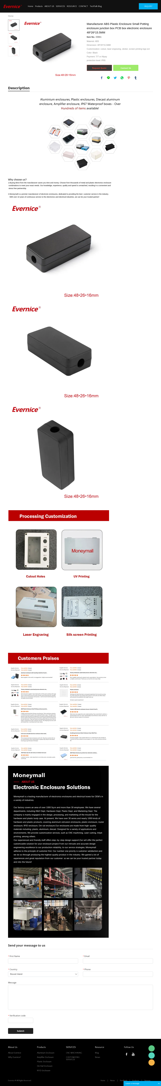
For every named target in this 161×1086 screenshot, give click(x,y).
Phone (87, 969)
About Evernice (14, 1053)
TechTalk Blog (96, 6)
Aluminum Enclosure (45, 1053)
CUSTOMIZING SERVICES (73, 1058)
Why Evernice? (14, 1057)
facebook (102, 78)
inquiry (148, 6)
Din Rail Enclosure (44, 1066)
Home (30, 6)
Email (86, 956)
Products (39, 6)
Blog (97, 1053)
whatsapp (122, 78)
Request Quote (99, 68)
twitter (115, 78)
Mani (151, 1055)
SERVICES (60, 6)
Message (12, 982)
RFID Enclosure (43, 1070)
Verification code (17, 1015)
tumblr (135, 78)
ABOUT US (49, 6)
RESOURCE (72, 6)
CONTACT (83, 6)
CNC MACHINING (74, 1053)
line (108, 78)
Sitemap (147, 1081)
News (97, 1057)
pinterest (129, 78)
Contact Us (126, 68)
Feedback (123, 1081)
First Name (14, 956)
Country (12, 969)
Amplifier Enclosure (45, 1057)
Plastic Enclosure (44, 1061)
